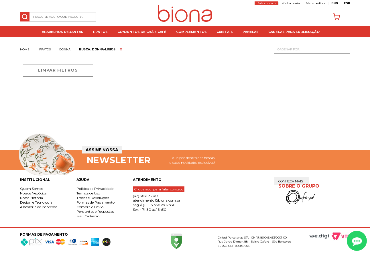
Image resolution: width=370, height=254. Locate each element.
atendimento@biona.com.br (156, 200)
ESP (347, 3)
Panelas (251, 32)
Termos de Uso (88, 193)
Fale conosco (266, 3)
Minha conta (291, 3)
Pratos (100, 32)
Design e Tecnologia (36, 202)
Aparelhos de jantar (62, 32)
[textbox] (58, 16)
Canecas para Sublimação (294, 32)
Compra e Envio (89, 207)
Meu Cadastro (87, 216)
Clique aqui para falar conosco (158, 189)
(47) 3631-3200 (145, 196)
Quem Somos (31, 188)
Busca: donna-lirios (97, 49)
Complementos (191, 32)
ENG (334, 3)
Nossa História (31, 198)
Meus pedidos (315, 3)
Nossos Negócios (33, 193)
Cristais (225, 32)
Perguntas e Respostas (95, 211)
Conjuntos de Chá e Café (141, 32)
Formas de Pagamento (95, 202)
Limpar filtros (58, 70)
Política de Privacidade (94, 188)
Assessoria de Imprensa (39, 207)
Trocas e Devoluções (92, 198)
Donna (64, 49)
